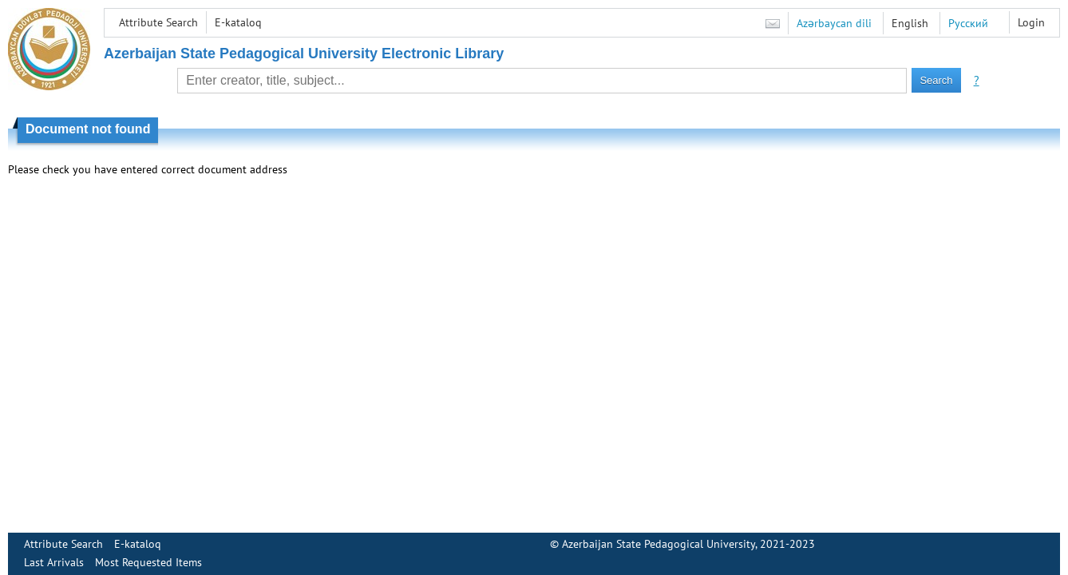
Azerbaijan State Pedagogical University (658, 544)
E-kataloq (238, 22)
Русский (968, 23)
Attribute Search (158, 22)
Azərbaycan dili (834, 23)
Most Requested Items (148, 562)
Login (1031, 22)
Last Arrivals (54, 562)
